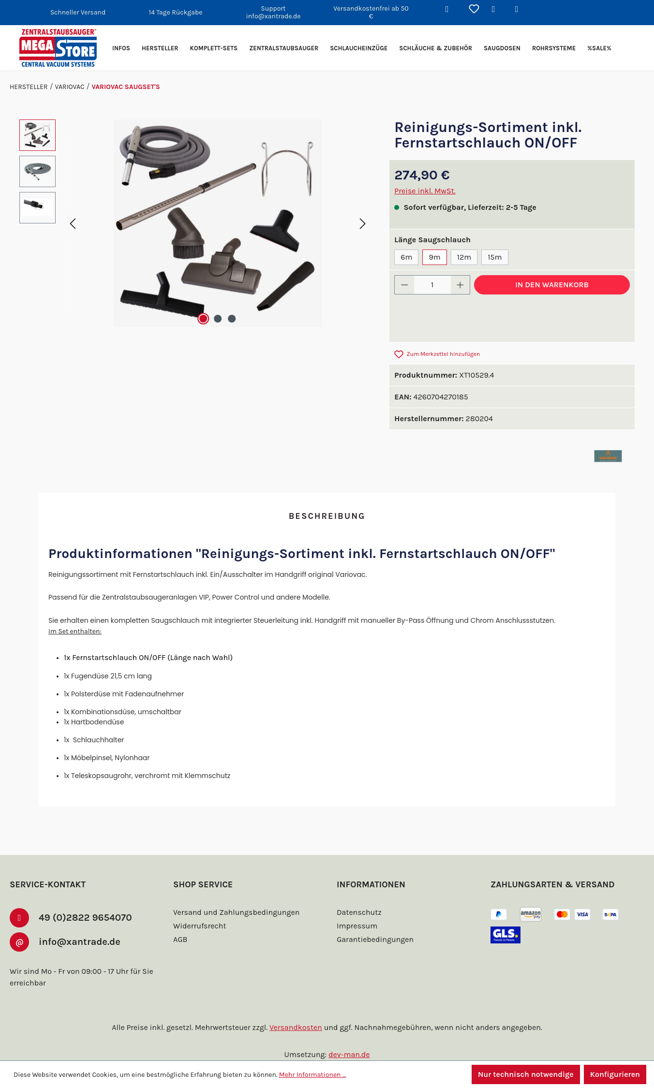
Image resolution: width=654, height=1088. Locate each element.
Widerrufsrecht (198, 926)
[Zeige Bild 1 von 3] (203, 319)
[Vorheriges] (72, 223)
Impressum (356, 926)
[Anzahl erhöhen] (460, 284)
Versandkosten (297, 1027)
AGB (181, 939)
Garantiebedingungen (374, 939)
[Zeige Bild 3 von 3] (232, 319)
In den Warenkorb (552, 284)
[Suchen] (450, 9)
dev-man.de (349, 1054)
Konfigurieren (614, 1074)
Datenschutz (358, 912)
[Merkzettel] (474, 9)
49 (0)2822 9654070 (91, 916)
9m (433, 257)
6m (406, 257)
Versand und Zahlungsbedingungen (234, 912)
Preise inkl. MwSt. (425, 191)
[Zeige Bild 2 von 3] (218, 319)
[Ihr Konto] (497, 9)
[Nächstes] (363, 223)
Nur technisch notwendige (524, 1074)
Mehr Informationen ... (308, 1074)
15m (494, 257)
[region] (195, 223)
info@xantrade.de (87, 940)
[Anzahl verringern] (404, 284)
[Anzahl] (432, 284)
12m (462, 257)
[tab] (327, 516)
